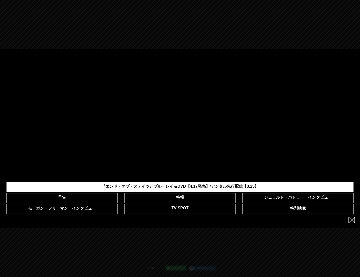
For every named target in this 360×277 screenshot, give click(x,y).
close (351, 218)
